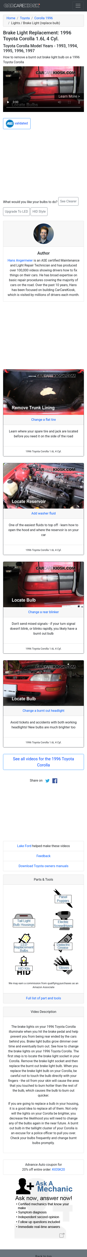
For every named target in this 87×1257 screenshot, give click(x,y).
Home (11, 18)
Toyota (25, 18)
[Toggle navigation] (78, 6)
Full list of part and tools (43, 998)
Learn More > (69, 96)
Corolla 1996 (43, 18)
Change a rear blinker (43, 612)
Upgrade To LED (16, 211)
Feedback (43, 856)
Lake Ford (24, 846)
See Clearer (68, 201)
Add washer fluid (43, 513)
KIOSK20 (58, 1169)
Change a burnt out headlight (43, 711)
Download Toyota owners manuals (43, 866)
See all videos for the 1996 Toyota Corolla (43, 761)
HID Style (39, 211)
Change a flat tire (43, 420)
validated (17, 124)
